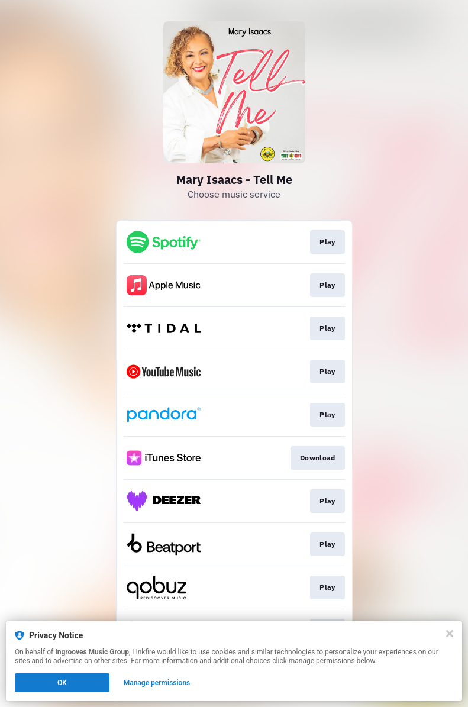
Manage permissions (157, 683)
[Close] (449, 633)
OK (62, 683)
